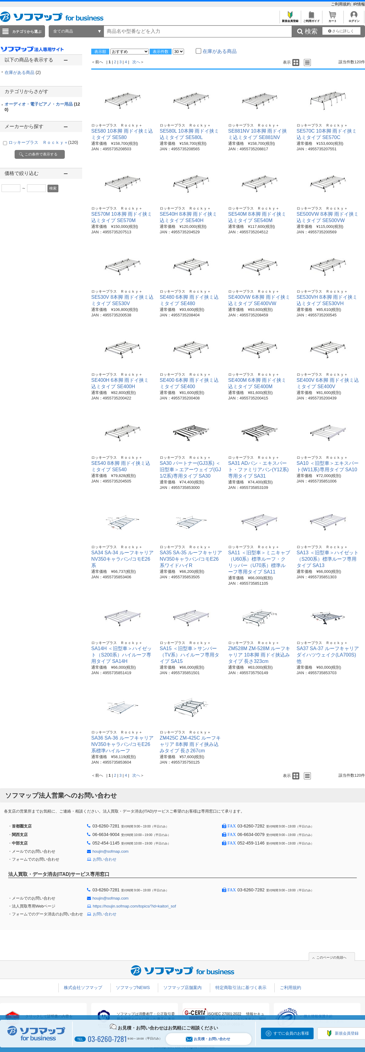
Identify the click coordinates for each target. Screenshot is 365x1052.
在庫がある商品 (23, 72)
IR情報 (359, 4)
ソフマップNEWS (133, 987)
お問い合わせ (104, 859)
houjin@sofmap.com (110, 851)
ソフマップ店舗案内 (182, 987)
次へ (136, 62)
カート (332, 19)
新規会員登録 (290, 19)
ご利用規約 (341, 4)
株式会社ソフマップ (83, 987)
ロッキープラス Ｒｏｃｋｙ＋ (43, 142)
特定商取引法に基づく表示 (240, 987)
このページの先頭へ (331, 957)
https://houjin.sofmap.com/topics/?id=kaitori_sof (134, 906)
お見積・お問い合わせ (208, 1039)
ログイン (354, 19)
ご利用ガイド (311, 19)
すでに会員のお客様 (291, 1033)
